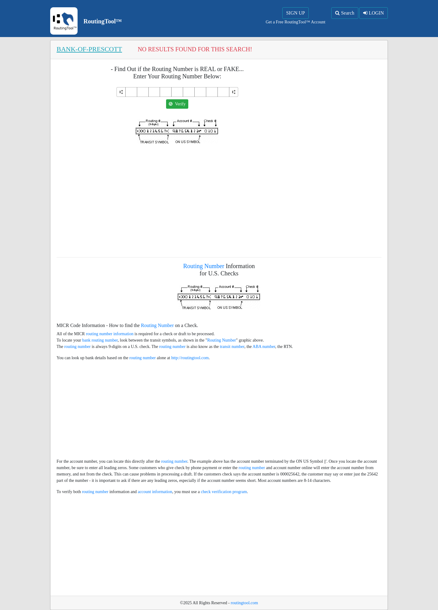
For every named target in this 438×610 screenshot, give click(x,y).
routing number (77, 346)
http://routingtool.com (190, 358)
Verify (177, 104)
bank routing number (100, 340)
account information (155, 491)
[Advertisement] (177, 196)
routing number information (109, 334)
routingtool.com (244, 603)
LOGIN (373, 12)
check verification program (224, 491)
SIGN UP (295, 12)
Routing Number (203, 266)
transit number (232, 346)
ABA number (263, 346)
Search (344, 12)
